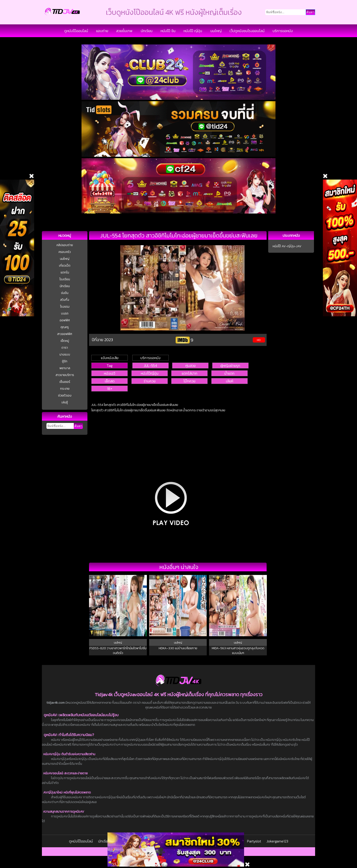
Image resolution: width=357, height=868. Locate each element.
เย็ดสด (110, 381)
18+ (109, 388)
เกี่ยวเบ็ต (64, 265)
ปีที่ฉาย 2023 (102, 340)
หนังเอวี (109, 373)
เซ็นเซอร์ (64, 381)
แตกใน (65, 272)
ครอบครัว (65, 252)
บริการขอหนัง (283, 30)
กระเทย (64, 388)
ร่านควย (150, 381)
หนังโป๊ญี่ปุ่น (149, 373)
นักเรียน (147, 30)
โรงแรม (64, 306)
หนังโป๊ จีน (168, 30)
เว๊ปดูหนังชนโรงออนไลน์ (247, 30)
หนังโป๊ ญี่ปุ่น (193, 30)
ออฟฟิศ (65, 320)
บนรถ (65, 313)
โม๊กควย (189, 381)
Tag (109, 365)
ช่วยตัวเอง (64, 395)
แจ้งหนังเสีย (109, 358)
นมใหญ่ (216, 30)
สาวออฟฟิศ (64, 334)
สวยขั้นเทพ (124, 30)
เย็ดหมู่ (65, 340)
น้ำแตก (229, 373)
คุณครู (65, 327)
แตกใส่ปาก (189, 373)
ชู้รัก (64, 361)
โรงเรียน (64, 279)
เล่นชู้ (64, 402)
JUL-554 (150, 365)
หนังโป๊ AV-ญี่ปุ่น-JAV (287, 246)
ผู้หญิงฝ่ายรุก (230, 365)
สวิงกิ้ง (64, 299)
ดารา (64, 347)
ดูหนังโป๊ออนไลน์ (76, 30)
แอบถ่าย (102, 30)
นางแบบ (64, 354)
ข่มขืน (64, 293)
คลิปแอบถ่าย (64, 245)
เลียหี (229, 381)
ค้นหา (78, 426)
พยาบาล (64, 368)
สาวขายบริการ (65, 375)
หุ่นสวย (190, 365)
